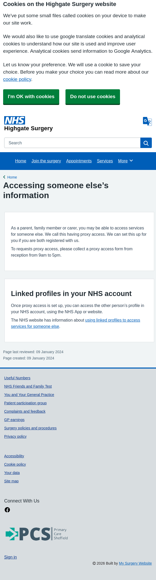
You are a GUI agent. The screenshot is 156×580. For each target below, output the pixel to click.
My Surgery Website (135, 563)
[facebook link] (7, 510)
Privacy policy (15, 436)
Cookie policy (15, 464)
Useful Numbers (17, 378)
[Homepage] (72, 123)
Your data (12, 473)
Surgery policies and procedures (30, 428)
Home (20, 161)
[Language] (147, 121)
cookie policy (17, 79)
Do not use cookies (92, 96)
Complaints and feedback (24, 411)
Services (105, 161)
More (126, 160)
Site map (11, 481)
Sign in (10, 557)
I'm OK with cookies (31, 96)
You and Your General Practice (29, 394)
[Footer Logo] (36, 534)
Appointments (79, 161)
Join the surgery (46, 161)
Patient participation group (25, 403)
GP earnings (14, 420)
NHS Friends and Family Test (28, 386)
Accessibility (14, 456)
